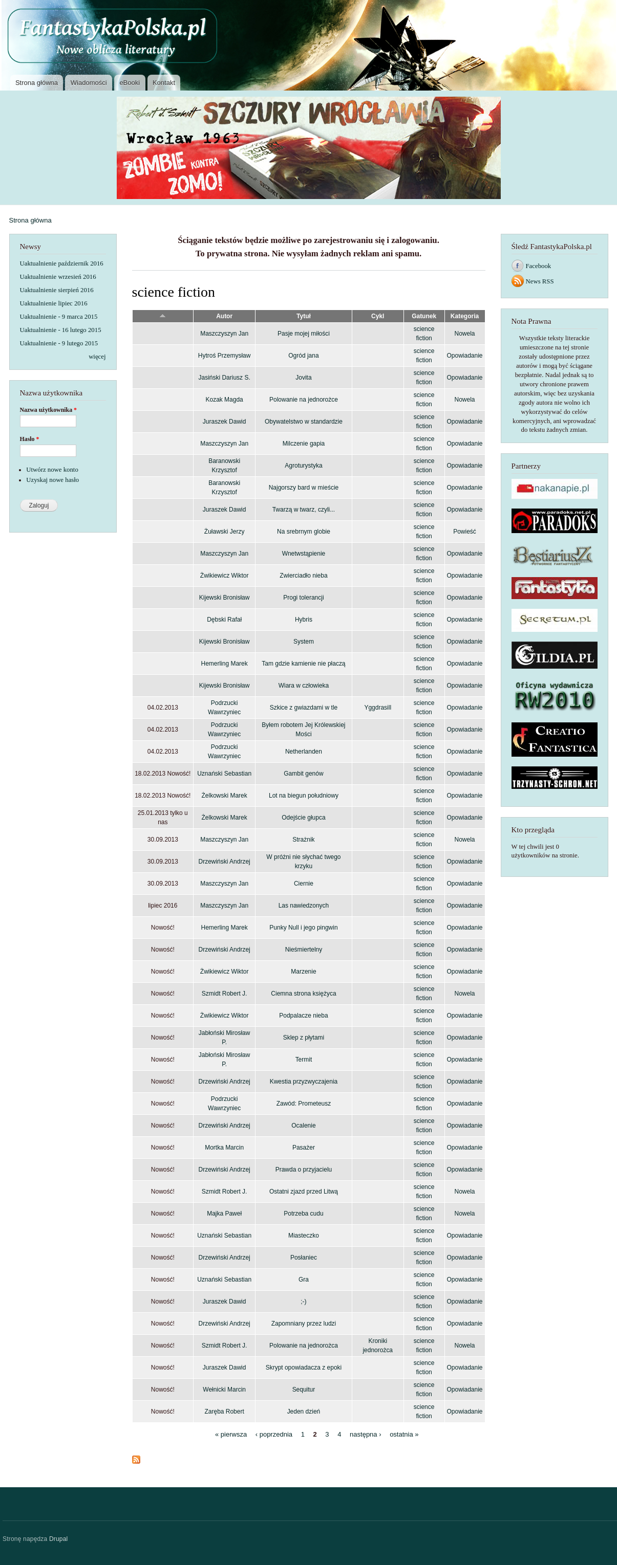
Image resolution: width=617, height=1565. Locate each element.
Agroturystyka (303, 465)
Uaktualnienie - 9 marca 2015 (59, 316)
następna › (365, 1434)
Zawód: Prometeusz (303, 1103)
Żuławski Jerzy (224, 531)
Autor (224, 316)
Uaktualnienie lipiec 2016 (54, 303)
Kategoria (465, 316)
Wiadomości (89, 82)
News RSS (540, 281)
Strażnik (303, 839)
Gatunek (424, 316)
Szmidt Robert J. (224, 993)
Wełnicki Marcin (224, 1389)
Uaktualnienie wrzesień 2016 (58, 276)
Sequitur (303, 1389)
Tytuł (303, 316)
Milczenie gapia (304, 443)
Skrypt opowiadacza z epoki (304, 1367)
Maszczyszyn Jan (224, 333)
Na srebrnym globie (303, 531)
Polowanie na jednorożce (303, 399)
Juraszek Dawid (224, 421)
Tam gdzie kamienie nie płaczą (303, 663)
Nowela (465, 333)
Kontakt (164, 82)
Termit (303, 1059)
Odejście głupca (303, 817)
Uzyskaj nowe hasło (52, 479)
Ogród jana (303, 355)
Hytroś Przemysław (224, 355)
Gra (304, 1279)
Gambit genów (303, 773)
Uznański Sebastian (224, 773)
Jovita (303, 377)
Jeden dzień (304, 1411)
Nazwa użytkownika (48, 409)
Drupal (58, 1538)
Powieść (464, 531)
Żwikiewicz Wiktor (224, 575)
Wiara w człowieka (304, 685)
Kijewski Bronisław (224, 597)
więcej (97, 356)
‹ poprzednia (274, 1434)
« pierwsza (231, 1434)
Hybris (303, 619)
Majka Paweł (224, 1213)
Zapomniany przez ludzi (303, 1323)
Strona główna (36, 82)
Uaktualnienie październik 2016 (61, 263)
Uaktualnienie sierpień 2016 (57, 290)
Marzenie (303, 971)
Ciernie (303, 883)
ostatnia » (404, 1434)
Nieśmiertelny (304, 949)
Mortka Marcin (224, 1147)
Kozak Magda (224, 399)
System (303, 641)
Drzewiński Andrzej (224, 861)
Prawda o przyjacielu (303, 1169)
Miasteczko (303, 1235)
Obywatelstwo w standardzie (304, 421)
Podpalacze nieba (303, 1015)
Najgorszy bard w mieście (304, 487)
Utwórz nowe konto (52, 469)
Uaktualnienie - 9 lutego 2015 (59, 343)
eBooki (129, 82)
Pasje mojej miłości (304, 333)
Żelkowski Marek (224, 795)
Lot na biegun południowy (303, 795)
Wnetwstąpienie (304, 553)
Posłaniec (303, 1257)
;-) (303, 1301)
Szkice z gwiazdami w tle (304, 707)
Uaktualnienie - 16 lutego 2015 (60, 330)
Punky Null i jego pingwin (303, 927)
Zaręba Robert (224, 1411)
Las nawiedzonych (304, 905)
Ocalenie (303, 1125)
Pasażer (303, 1147)
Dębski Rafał (224, 619)
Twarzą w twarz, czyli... (303, 509)
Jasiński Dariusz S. (224, 377)
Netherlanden (303, 751)
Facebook (538, 266)
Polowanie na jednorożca (303, 1345)
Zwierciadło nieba (303, 575)
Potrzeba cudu (303, 1213)
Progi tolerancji (303, 597)
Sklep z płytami (304, 1037)
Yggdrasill (377, 707)
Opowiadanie (465, 355)
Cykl (377, 316)
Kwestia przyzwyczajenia (304, 1081)
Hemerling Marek (224, 663)
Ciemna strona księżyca (303, 993)
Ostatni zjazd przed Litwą (303, 1191)
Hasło (29, 439)
